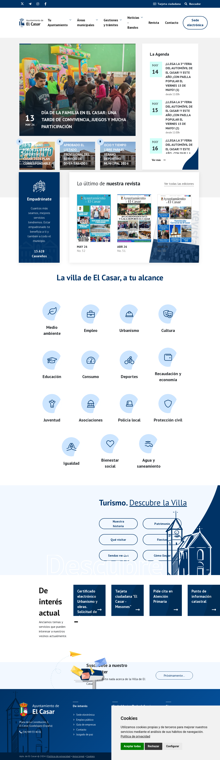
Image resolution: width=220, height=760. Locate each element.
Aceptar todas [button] (132, 746)
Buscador (193, 4)
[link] (135, 736)
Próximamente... (174, 675)
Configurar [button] (172, 746)
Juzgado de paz (84, 734)
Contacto (171, 23)
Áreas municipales (85, 22)
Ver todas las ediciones (179, 184)
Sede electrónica (195, 22)
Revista (154, 23)
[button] (129, 90)
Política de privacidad (135, 736)
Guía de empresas (86, 724)
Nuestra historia (118, 523)
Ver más (158, 160)
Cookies (90, 756)
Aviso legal (78, 756)
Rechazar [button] (153, 746)
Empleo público (85, 719)
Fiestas (162, 540)
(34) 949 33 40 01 (30, 732)
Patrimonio (162, 524)
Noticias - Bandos (133, 23)
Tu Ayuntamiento (58, 22)
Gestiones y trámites (111, 22)
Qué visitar (118, 540)
